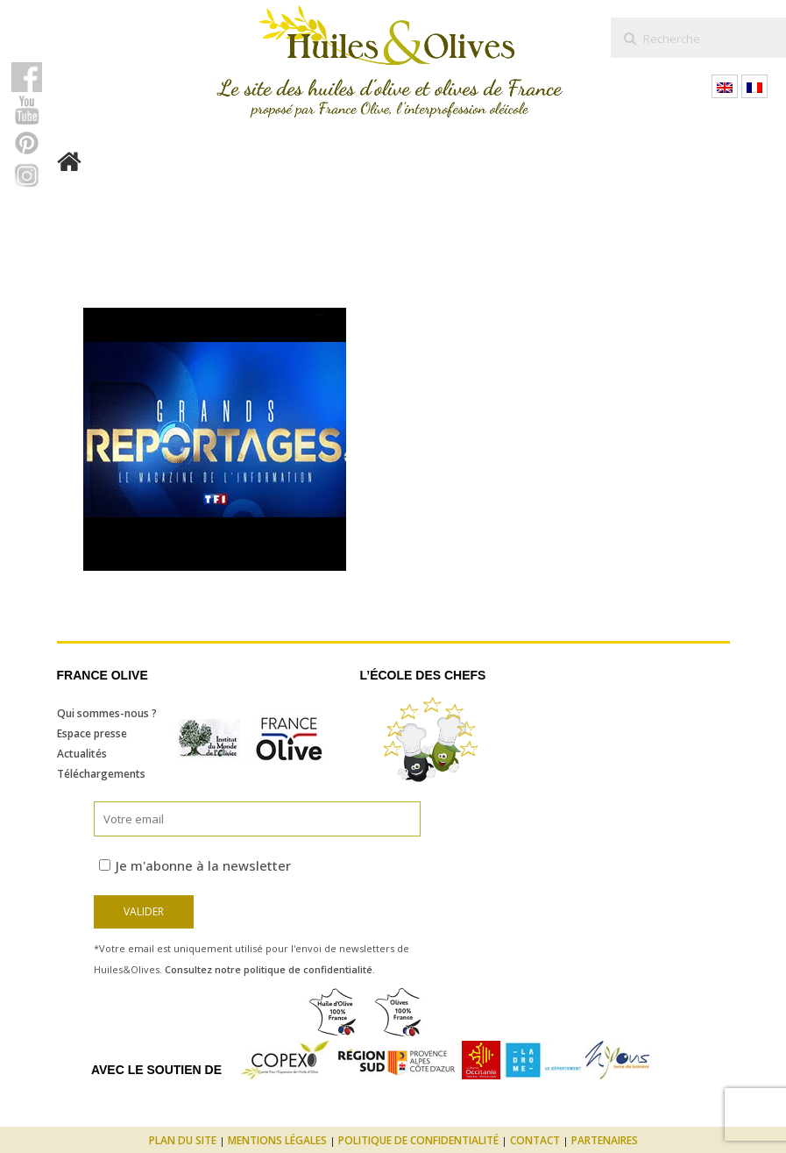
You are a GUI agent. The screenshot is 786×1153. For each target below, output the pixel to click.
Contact (535, 1140)
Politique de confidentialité (418, 1140)
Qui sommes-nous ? (107, 713)
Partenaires (604, 1140)
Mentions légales (277, 1140)
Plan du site (182, 1140)
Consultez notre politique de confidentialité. (270, 969)
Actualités (82, 753)
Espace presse (92, 733)
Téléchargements (101, 773)
